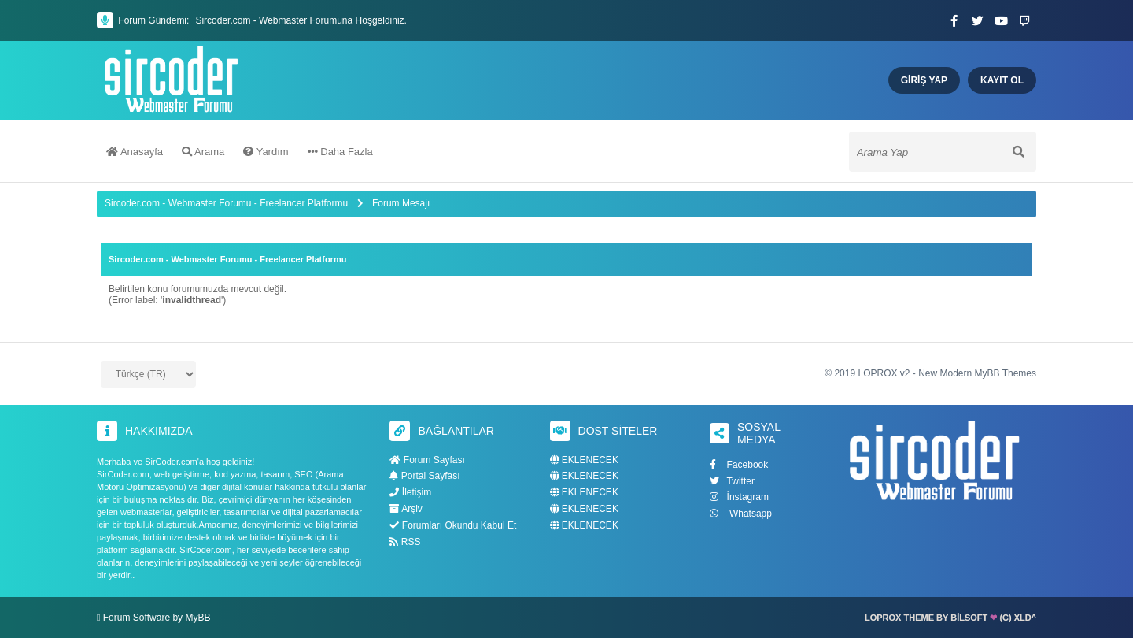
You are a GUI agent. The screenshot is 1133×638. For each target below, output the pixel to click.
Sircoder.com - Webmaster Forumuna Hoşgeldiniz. (301, 20)
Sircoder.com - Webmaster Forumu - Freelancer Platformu (228, 203)
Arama (203, 152)
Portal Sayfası (424, 475)
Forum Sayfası (426, 460)
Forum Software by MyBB (157, 617)
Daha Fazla (340, 152)
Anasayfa (134, 152)
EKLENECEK (584, 460)
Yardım (265, 152)
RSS (404, 541)
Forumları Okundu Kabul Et (452, 525)
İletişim (410, 492)
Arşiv (405, 508)
